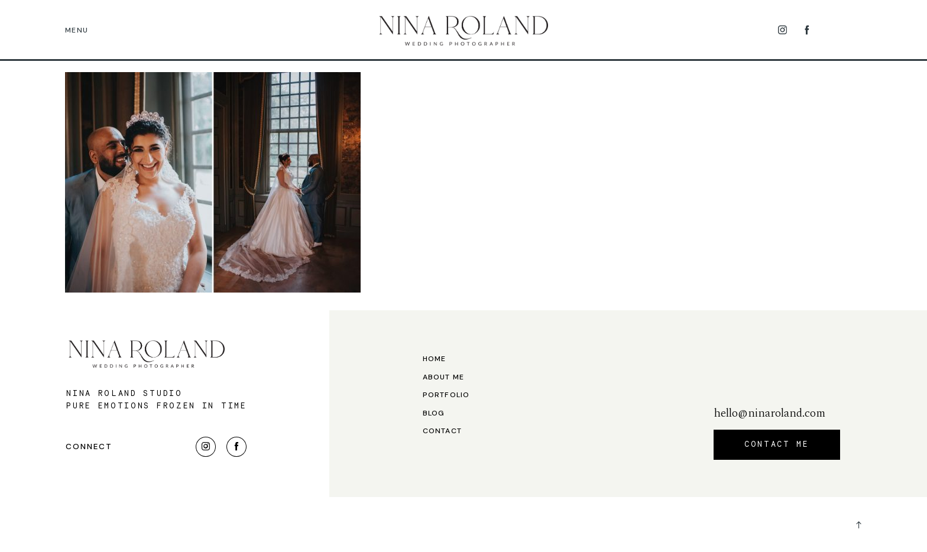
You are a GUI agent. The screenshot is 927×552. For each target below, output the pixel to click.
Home (434, 359)
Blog (434, 413)
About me (444, 377)
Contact (442, 431)
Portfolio (446, 395)
